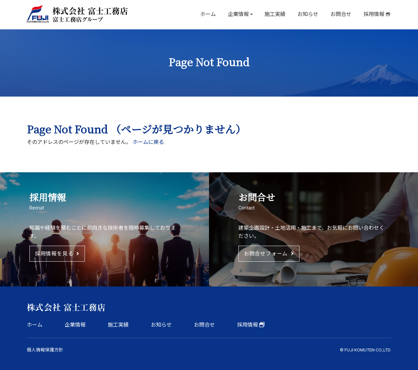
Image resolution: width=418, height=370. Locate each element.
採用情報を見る (57, 254)
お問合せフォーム (269, 254)
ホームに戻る (148, 142)
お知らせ (310, 14)
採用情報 (374, 14)
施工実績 (278, 14)
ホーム (213, 14)
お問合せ (342, 14)
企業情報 (242, 14)
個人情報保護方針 (45, 349)
